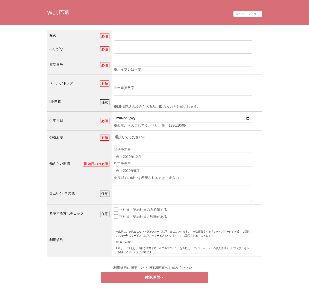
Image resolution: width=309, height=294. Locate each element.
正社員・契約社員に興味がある (140, 216)
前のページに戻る (248, 14)
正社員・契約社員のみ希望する (140, 209)
